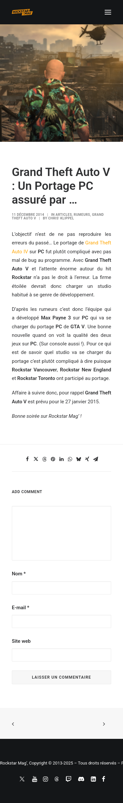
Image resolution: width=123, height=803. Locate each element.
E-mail (20, 608)
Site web (21, 641)
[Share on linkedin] (62, 459)
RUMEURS (82, 214)
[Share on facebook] (27, 459)
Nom (19, 574)
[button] (108, 12)
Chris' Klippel (61, 218)
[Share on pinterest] (53, 459)
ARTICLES (64, 214)
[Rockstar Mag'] (22, 12)
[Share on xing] (87, 459)
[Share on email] (96, 459)
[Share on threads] (45, 459)
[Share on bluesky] (79, 459)
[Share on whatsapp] (70, 459)
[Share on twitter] (36, 459)
